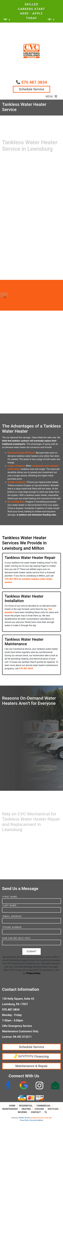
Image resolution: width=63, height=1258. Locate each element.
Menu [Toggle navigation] (51, 96)
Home (12, 1105)
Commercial (43, 1105)
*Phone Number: (12, 927)
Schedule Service (31, 89)
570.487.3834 (34, 82)
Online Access (24, 1118)
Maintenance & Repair (31, 1066)
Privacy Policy (33, 973)
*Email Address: (12, 916)
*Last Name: (9, 905)
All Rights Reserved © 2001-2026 (41, 1118)
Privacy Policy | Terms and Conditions (31, 1120)
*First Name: (10, 897)
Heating (26, 1109)
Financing (31, 1056)
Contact (36, 1112)
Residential (26, 1105)
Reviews (22, 1112)
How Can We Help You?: (16, 938)
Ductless (53, 1109)
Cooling (39, 1109)
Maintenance (10, 1109)
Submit (31, 951)
